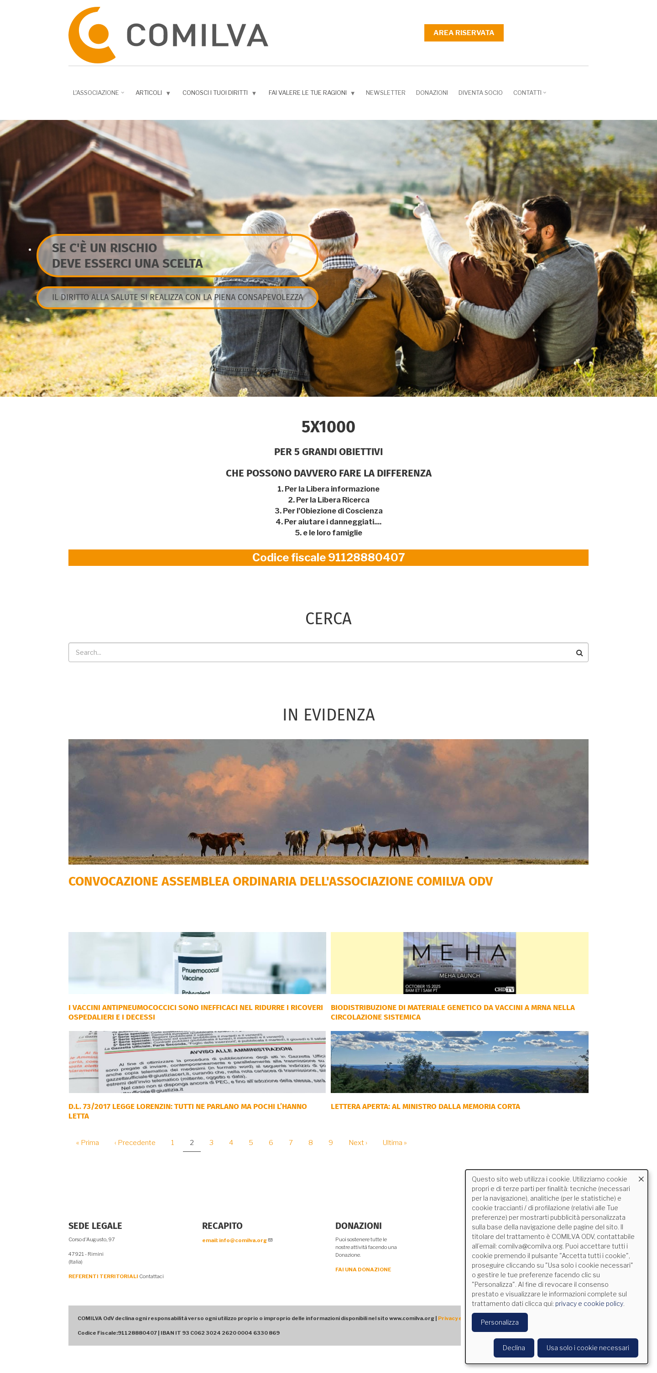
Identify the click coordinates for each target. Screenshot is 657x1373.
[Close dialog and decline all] (641, 1175)
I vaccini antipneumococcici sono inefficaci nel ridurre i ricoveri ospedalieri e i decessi (195, 1012)
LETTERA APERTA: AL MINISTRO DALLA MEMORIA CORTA (425, 1106)
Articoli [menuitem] (154, 94)
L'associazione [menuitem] (99, 96)
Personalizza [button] (500, 1322)
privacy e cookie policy (589, 1303)
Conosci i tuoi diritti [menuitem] (220, 94)
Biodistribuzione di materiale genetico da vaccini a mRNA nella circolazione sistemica (453, 1012)
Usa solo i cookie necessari (588, 1348)
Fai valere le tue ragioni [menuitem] (313, 94)
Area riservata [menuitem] (464, 33)
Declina (514, 1348)
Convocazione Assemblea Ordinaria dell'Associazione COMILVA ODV (280, 881)
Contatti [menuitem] (530, 96)
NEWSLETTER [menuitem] (386, 92)
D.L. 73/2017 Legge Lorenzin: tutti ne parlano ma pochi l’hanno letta (187, 1111)
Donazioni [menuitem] (432, 92)
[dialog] (556, 1267)
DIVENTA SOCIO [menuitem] (481, 92)
